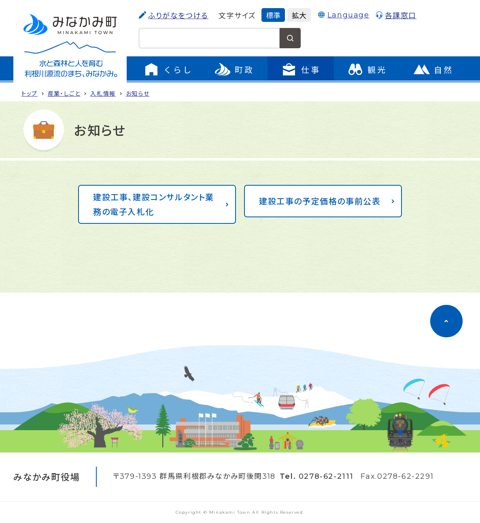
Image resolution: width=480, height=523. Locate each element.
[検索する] (290, 38)
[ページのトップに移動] (446, 321)
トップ (29, 93)
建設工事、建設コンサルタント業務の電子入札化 (153, 204)
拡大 (299, 15)
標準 (273, 15)
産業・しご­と (64, 93)
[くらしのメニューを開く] (168, 69)
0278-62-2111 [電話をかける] (326, 476)
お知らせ (137, 93)
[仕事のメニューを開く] (301, 69)
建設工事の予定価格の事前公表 (319, 201)
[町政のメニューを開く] (234, 69)
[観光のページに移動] (367, 69)
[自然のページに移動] (433, 69)
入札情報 (102, 93)
